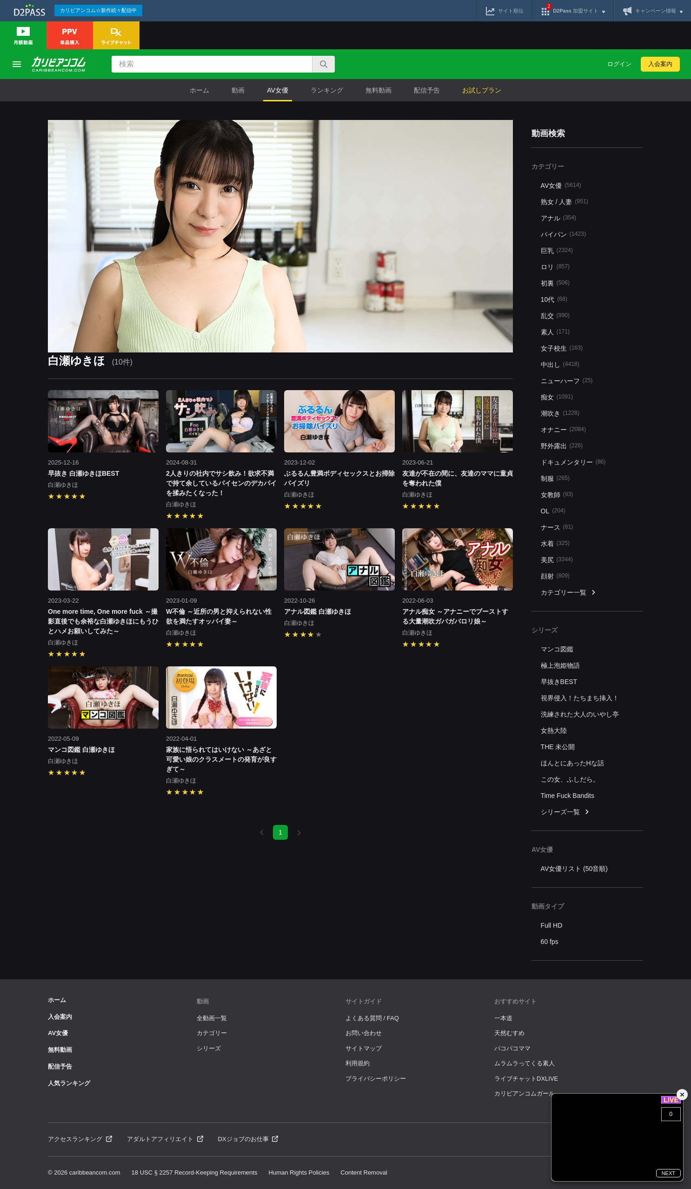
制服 (555, 478)
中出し (560, 364)
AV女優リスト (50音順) (574, 868)
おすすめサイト (515, 1001)
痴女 (557, 397)
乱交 (555, 315)
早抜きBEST (559, 681)
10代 (554, 299)
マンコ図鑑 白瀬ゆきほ (81, 749)
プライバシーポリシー (376, 1078)
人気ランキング (69, 1083)
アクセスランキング (80, 1139)
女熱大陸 (554, 730)
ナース (557, 527)
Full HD (552, 925)
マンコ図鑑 (557, 649)
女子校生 (562, 348)
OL (553, 511)
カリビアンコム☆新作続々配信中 (98, 10)
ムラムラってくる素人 (524, 1063)
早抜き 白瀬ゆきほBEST (83, 473)
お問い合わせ (364, 1033)
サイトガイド (364, 1001)
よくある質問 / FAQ (372, 1018)
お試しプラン (481, 90)
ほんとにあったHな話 (572, 763)
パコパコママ (512, 1048)
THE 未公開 (558, 747)
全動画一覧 (212, 1018)
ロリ (555, 267)
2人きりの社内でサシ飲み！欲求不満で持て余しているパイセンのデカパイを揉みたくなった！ (221, 483)
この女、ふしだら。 (570, 779)
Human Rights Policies (299, 1172)
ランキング (327, 90)
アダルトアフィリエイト (165, 1139)
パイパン (563, 234)
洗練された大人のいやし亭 (580, 714)
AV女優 (277, 90)
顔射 (555, 576)
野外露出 (562, 446)
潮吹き (560, 413)
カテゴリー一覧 (569, 592)
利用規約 (358, 1063)
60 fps (549, 941)
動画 (238, 90)
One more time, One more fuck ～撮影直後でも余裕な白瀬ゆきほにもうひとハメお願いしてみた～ (103, 621)
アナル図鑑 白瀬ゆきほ (317, 611)
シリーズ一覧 (565, 812)
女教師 (557, 494)
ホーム (199, 90)
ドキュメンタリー (573, 462)
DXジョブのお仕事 (248, 1139)
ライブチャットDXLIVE (526, 1078)
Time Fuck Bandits (567, 795)
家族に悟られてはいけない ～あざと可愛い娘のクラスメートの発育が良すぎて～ (221, 759)
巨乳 (557, 250)
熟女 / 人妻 (564, 201)
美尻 (557, 560)
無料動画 (378, 90)
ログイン (619, 63)
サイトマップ (364, 1048)
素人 (555, 332)
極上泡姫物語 (560, 665)
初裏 (555, 283)
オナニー (563, 429)
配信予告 (427, 90)
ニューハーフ (567, 380)
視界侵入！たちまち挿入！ (580, 698)
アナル (559, 218)
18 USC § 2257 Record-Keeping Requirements (195, 1172)
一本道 (503, 1018)
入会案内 (660, 63)
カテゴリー (212, 1033)
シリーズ (209, 1048)
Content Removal (363, 1172)
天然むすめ (509, 1033)
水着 (555, 543)
